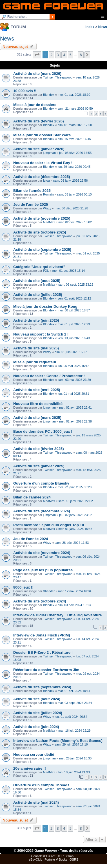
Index (90, 27)
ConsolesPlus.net (43, 856)
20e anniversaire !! (29, 768)
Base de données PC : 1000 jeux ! (42, 431)
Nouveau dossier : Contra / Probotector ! (49, 376)
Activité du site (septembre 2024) (42, 687)
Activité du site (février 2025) (38, 449)
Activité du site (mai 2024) (36, 802)
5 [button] (71, 54)
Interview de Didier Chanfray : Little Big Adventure (57, 615)
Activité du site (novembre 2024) (41, 553)
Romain (48, 194)
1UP (61, 856)
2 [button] (51, 54)
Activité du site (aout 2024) (36, 699)
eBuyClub (35, 859)
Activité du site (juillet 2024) (37, 713)
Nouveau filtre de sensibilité (38, 404)
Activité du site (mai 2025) (36, 348)
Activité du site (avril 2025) (36, 390)
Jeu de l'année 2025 (30, 204)
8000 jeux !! (23, 587)
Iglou (46, 180)
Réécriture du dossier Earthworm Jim (46, 670)
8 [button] (81, 54)
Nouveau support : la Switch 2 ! (40, 334)
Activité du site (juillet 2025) (37, 294)
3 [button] (58, 54)
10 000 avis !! (24, 91)
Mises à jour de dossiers (34, 105)
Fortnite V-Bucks (55, 859)
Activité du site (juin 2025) (36, 320)
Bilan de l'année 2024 (32, 497)
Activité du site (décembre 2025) (41, 177)
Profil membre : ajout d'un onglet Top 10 (48, 525)
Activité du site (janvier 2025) (38, 466)
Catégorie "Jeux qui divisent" (39, 267)
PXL (46, 270)
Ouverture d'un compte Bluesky (41, 483)
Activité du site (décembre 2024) (41, 511)
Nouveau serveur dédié (33, 754)
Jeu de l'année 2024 (30, 539)
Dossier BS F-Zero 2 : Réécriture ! (43, 652)
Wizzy (47, 208)
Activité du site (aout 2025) (36, 281)
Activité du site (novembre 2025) (41, 218)
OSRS (74, 859)
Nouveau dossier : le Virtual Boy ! (42, 163)
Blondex (48, 94)
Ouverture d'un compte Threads (41, 785)
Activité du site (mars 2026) (37, 73)
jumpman (49, 152)
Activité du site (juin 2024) (36, 727)
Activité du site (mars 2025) (37, 417)
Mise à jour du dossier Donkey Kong (45, 306)
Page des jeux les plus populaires (43, 570)
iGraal (70, 856)
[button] (37, 54)
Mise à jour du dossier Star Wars (42, 135)
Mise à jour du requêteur (34, 362)
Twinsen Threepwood (57, 77)
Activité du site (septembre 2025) (42, 249)
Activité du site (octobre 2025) (39, 232)
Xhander (49, 591)
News (102, 27)
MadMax (49, 222)
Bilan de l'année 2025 (32, 190)
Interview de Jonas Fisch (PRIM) (41, 635)
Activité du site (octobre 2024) (39, 601)
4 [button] (64, 54)
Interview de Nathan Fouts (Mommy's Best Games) (57, 740)
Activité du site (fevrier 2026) (38, 121)
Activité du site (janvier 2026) (38, 149)
